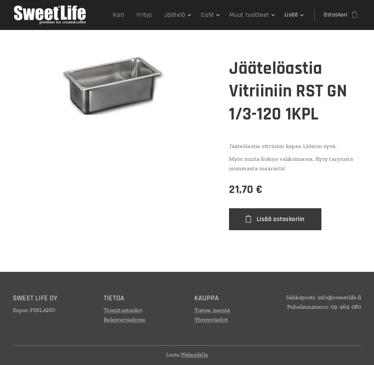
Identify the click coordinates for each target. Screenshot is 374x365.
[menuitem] (130, 15)
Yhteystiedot (211, 319)
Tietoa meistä (212, 310)
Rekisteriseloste (124, 319)
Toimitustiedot (123, 310)
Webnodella (194, 355)
